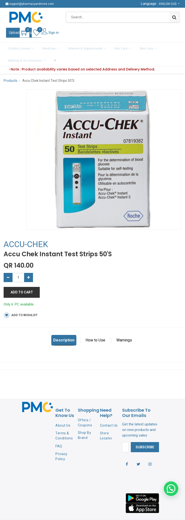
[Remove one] (8, 263)
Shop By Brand (84, 421)
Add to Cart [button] (22, 278)
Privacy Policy (61, 442)
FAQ (58, 432)
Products (10, 67)
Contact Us (109, 412)
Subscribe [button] (145, 433)
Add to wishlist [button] (21, 301)
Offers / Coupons (85, 408)
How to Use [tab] (95, 326)
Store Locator (106, 421)
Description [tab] (63, 326)
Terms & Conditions (64, 421)
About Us (62, 412)
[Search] (174, 17)
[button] (176, 47)
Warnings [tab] (124, 326)
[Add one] (28, 263)
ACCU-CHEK (26, 230)
